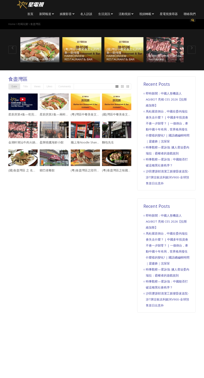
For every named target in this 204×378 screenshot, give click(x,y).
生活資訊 (105, 14)
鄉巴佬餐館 (47, 170)
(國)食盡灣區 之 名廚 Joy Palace (29, 170)
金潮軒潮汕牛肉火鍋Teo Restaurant (164, 57)
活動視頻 (126, 14)
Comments (64, 86)
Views (37, 86)
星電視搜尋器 (169, 14)
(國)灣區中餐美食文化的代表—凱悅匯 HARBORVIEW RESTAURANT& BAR (123, 54)
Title (25, 86)
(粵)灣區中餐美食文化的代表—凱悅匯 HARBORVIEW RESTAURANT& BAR (81, 54)
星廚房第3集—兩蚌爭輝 (38, 59)
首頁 (30, 14)
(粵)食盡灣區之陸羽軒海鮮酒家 (91, 170)
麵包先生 (108, 142)
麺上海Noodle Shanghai (86, 142)
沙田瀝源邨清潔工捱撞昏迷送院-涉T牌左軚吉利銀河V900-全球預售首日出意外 (167, 177)
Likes (49, 86)
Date (14, 86)
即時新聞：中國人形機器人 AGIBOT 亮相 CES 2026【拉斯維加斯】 (166, 99)
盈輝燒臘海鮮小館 (52, 142)
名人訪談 (86, 14)
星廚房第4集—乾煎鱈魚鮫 (25, 114)
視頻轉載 (146, 14)
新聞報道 (46, 14)
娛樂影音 (67, 14)
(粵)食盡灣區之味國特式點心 (121, 170)
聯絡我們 (190, 14)
